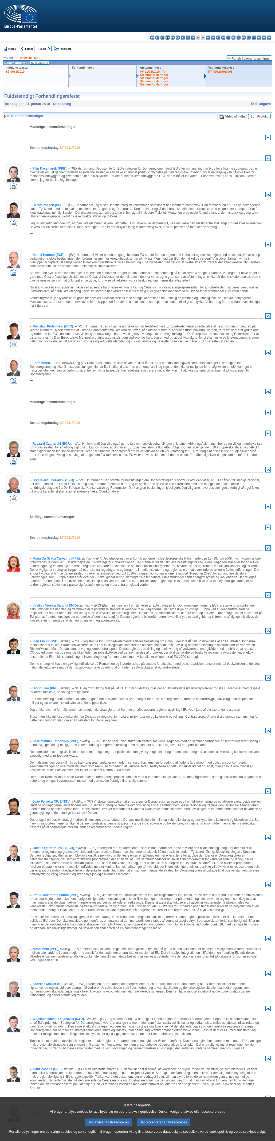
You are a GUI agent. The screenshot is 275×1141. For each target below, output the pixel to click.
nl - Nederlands (233, 38)
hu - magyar (223, 38)
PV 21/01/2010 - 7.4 (153, 71)
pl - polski (239, 38)
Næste (42, 48)
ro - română (249, 38)
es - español (157, 38)
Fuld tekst (65, 48)
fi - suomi (264, 38)
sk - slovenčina (254, 38)
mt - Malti (228, 38)
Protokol (263, 116)
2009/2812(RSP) (31, 58)
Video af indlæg (236, 116)
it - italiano (208, 38)
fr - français (193, 38)
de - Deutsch (173, 38)
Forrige (29, 48)
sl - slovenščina (259, 38)
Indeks (12, 48)
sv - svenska (269, 38)
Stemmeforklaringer (154, 74)
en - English (188, 38)
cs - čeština (162, 38)
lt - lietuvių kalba (218, 38)
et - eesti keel (178, 38)
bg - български (152, 38)
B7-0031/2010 (15, 71)
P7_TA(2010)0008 (220, 71)
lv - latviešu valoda (213, 38)
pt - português (244, 38)
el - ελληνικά (183, 38)
